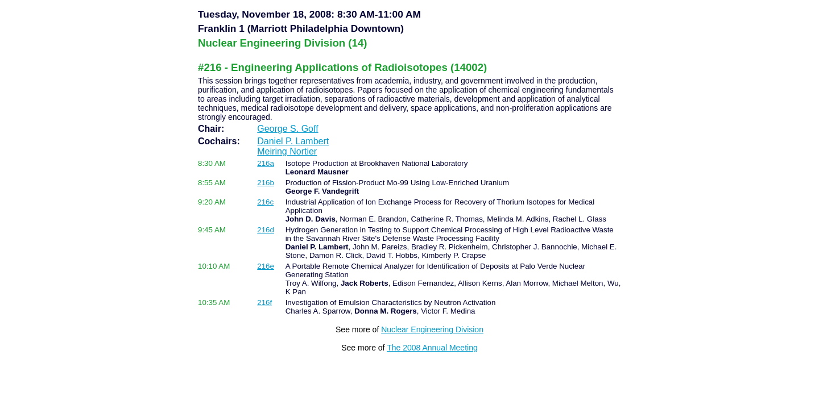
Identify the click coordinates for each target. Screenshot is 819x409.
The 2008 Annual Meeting (432, 347)
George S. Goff (287, 128)
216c (265, 202)
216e (265, 266)
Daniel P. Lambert (293, 141)
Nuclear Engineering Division (432, 329)
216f (264, 302)
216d (265, 230)
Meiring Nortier (287, 151)
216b (265, 182)
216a (265, 163)
